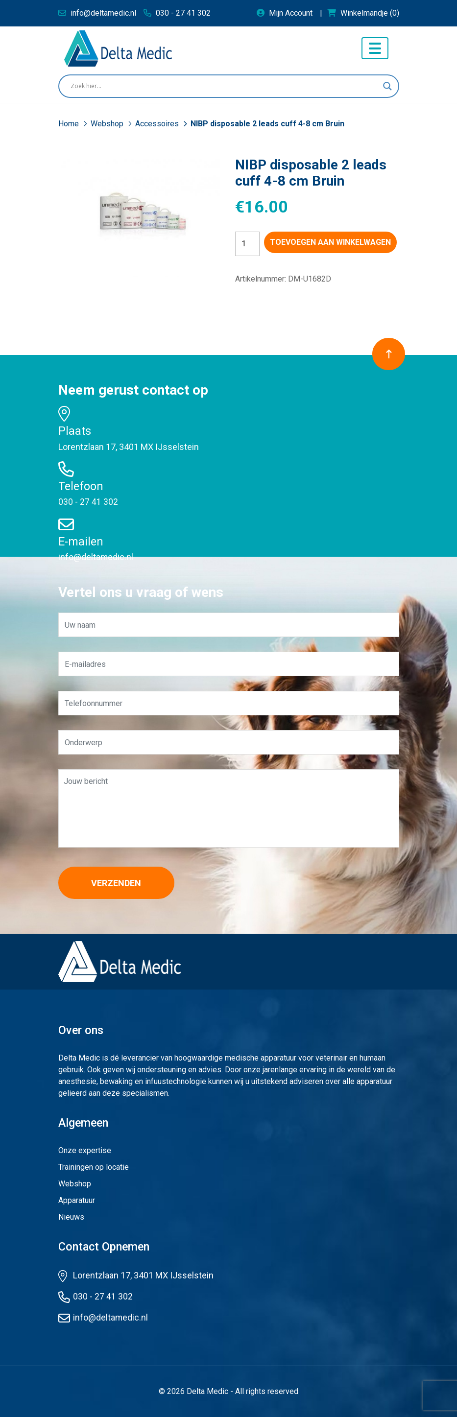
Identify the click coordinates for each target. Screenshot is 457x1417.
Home (69, 123)
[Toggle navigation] (374, 48)
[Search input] (224, 86)
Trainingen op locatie (93, 1167)
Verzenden (119, 883)
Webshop (108, 123)
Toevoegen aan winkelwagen (330, 242)
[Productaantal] (247, 244)
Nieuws (71, 1217)
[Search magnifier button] (387, 86)
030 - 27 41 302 (88, 501)
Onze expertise (84, 1150)
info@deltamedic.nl (96, 557)
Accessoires (158, 123)
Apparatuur (76, 1200)
